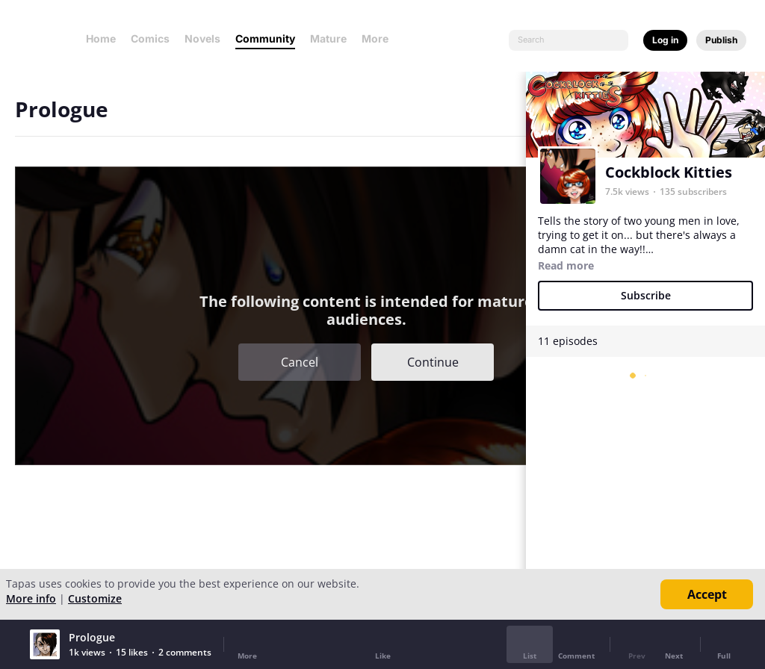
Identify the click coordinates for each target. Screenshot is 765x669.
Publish (721, 40)
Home (101, 38)
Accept (707, 594)
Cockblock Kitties (668, 172)
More (379, 38)
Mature (328, 38)
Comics (150, 38)
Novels (202, 38)
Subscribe (646, 295)
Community (265, 38)
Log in (665, 40)
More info (31, 598)
